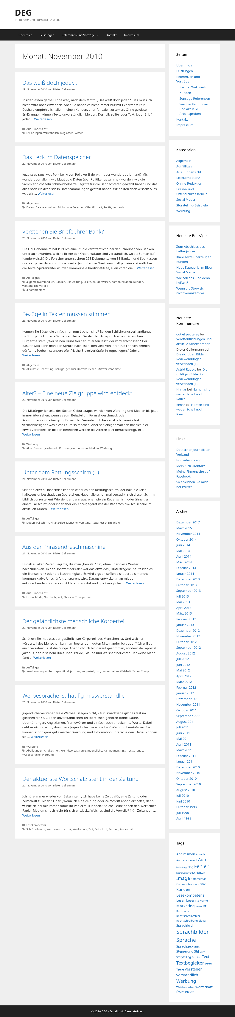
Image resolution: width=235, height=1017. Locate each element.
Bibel (65, 671)
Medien (94, 448)
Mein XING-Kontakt (190, 466)
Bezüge (59, 369)
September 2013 (188, 590)
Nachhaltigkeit (53, 597)
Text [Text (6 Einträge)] (205, 956)
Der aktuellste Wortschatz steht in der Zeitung (80, 779)
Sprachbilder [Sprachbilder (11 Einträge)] (192, 931)
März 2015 (184, 528)
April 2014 (183, 556)
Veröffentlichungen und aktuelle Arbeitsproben (194, 109)
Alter (29, 448)
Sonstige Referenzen (195, 98)
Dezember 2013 (188, 579)
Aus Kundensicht (36, 129)
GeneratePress (134, 1011)
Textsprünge (135, 750)
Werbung (32, 444)
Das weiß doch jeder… (49, 82)
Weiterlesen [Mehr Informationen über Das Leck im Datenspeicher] (46, 193)
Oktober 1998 (186, 807)
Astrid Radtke (186, 369)
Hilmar (181, 389)
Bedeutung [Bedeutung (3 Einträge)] (181, 867)
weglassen (66, 133)
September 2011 (188, 716)
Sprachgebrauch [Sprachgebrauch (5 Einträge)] (189, 946)
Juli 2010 (182, 795)
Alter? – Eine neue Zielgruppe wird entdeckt (77, 393)
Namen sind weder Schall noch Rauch (193, 394)
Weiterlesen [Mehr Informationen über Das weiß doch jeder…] (43, 119)
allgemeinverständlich (40, 282)
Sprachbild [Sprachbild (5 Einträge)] (184, 925)
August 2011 (185, 721)
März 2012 (184, 681)
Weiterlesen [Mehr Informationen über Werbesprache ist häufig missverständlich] (39, 737)
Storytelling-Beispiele (192, 205)
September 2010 (188, 784)
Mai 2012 (183, 670)
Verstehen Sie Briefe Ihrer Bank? (63, 231)
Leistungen (47, 35)
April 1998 (183, 818)
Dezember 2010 (188, 767)
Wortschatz (80, 829)
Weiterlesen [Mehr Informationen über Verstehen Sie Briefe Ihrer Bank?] (146, 268)
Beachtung (46, 369)
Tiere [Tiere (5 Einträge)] (180, 969)
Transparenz (83, 597)
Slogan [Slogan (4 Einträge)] (203, 920)
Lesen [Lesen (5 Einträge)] (181, 900)
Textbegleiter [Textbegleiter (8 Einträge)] (190, 963)
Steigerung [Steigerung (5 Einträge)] (184, 951)
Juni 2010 (183, 801)
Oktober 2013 (186, 585)
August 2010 (185, 790)
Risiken (117, 522)
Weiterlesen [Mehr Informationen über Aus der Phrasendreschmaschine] (135, 583)
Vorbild (43, 285)
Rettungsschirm (102, 522)
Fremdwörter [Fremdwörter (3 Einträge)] (182, 873)
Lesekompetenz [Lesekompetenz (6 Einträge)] (190, 895)
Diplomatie (65, 207)
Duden (30, 522)
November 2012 (188, 636)
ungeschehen (110, 671)
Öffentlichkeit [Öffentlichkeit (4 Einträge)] (185, 992)
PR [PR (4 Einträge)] (205, 906)
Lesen (30, 597)
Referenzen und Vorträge (82, 35)
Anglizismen (51, 750)
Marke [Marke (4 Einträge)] (204, 900)
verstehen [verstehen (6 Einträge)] (194, 969)
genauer (71, 369)
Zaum (136, 671)
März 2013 (184, 613)
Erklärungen (34, 133)
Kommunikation (122, 282)
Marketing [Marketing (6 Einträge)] (185, 905)
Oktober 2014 (186, 539)
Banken (60, 282)
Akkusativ (32, 369)
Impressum (131, 35)
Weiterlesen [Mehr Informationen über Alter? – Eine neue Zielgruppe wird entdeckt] (31, 434)
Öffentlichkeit (93, 207)
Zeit (90, 829)
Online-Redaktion (189, 183)
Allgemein (32, 203)
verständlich (51, 133)
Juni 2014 (183, 545)
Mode (38, 597)
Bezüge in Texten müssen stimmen (66, 314)
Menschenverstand (78, 522)
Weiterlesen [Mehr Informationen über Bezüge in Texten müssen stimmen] (31, 355)
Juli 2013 (182, 596)
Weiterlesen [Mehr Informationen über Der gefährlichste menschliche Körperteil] (42, 657)
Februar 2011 (186, 756)
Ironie (82, 750)
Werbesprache (31, 754)
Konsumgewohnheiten (73, 448)
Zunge (145, 671)
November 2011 (188, 704)
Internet (78, 207)
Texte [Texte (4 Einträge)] (208, 963)
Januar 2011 (185, 761)
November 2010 (188, 773)
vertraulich (119, 207)
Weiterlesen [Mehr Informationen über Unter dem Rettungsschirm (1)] (60, 509)
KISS (123, 750)
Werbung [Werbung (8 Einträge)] (186, 981)
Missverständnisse (109, 369)
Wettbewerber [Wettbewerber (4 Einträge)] (185, 987)
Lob (98, 671)
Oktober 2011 (186, 710)
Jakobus (75, 671)
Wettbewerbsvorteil (59, 829)
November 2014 (188, 533)
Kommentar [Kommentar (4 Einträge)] (198, 879)
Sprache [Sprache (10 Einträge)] (186, 939)
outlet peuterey (187, 334)
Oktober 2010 (186, 778)
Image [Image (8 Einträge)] (183, 878)
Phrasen (69, 597)
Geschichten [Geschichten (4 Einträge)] (197, 872)
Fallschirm (42, 522)
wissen (79, 133)
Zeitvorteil (126, 829)
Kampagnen (111, 750)
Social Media (185, 199)
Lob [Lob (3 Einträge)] (197, 901)
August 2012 (185, 653)
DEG (23, 12)
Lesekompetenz (36, 825)
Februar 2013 (186, 619)
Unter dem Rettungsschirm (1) (60, 472)
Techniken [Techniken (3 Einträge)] (196, 957)
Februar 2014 (186, 568)
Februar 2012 (186, 687)
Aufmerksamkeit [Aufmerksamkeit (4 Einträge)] (186, 860)
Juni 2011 (183, 733)
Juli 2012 (182, 659)
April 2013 (183, 608)
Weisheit (125, 671)
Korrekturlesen (86, 369)
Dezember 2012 (188, 630)
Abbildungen (34, 750)
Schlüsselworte (35, 829)
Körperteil (88, 671)
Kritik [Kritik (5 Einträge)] (201, 884)
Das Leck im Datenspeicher (56, 157)
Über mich (25, 35)
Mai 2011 (183, 738)
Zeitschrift (101, 829)
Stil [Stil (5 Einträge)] (196, 951)
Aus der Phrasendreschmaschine (64, 547)
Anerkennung (35, 671)
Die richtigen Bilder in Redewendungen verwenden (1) (192, 359)
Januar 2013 (185, 625)
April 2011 (183, 744)
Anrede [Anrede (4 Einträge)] (200, 854)
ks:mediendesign (189, 460)
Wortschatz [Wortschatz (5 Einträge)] (204, 987)
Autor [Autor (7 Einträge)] (203, 859)
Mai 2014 (183, 551)
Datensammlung (46, 207)
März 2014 (184, 562)
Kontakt (111, 35)
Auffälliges (33, 277)
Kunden (138, 282)
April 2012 (183, 676)
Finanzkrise (58, 522)
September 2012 (188, 647)
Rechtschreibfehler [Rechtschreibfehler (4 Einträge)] (188, 916)
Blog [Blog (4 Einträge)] (190, 867)
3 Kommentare (35, 290)
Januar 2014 (185, 573)
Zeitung (114, 829)
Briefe (87, 282)
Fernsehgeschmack (45, 448)
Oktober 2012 (186, 642)
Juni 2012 (183, 665)
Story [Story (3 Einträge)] (202, 952)
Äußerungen (53, 671)
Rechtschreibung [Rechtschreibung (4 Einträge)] (187, 920)
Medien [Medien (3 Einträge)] (199, 906)
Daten (30, 207)
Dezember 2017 (188, 522)
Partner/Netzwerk (193, 87)
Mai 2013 (183, 602)
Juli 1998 (182, 813)
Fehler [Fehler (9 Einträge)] (201, 866)
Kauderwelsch (101, 282)
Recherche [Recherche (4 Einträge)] (183, 911)
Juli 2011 (182, 727)
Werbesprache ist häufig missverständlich (75, 695)
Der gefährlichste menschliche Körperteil (74, 621)
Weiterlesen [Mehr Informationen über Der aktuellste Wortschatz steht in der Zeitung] (31, 815)
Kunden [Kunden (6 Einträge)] (183, 889)
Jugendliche (94, 750)
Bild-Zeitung (74, 282)
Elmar (180, 404)
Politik (107, 207)
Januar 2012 (185, 693)
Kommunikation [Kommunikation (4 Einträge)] (186, 884)
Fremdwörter (69, 750)
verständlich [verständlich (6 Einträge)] (187, 974)
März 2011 (184, 750)
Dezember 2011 (188, 699)
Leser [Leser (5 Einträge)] (190, 900)
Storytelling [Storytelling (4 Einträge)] (183, 957)
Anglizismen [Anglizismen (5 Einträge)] (185, 854)
